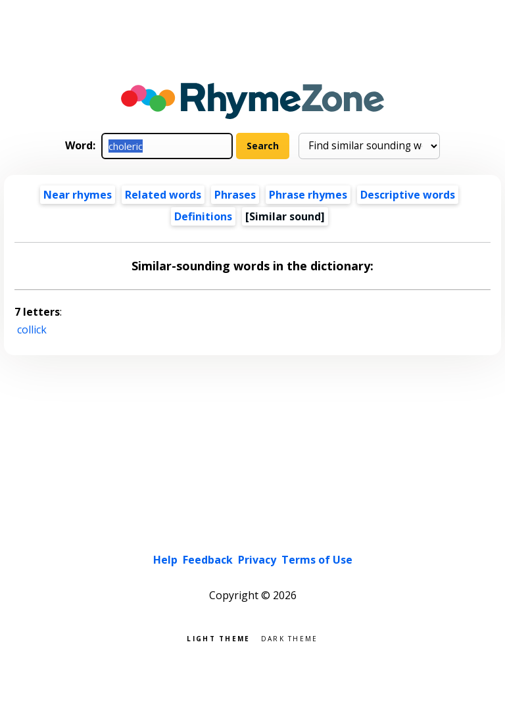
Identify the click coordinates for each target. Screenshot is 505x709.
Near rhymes (77, 194)
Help (165, 559)
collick (32, 329)
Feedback (208, 559)
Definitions (203, 216)
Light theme (218, 637)
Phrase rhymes (308, 194)
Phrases (235, 194)
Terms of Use (316, 559)
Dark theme (289, 637)
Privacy (257, 559)
